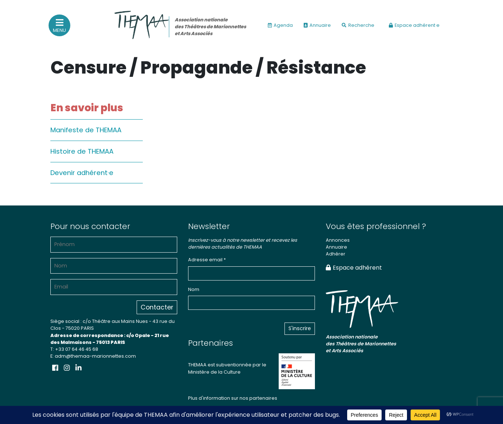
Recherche (358, 25)
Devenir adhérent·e (81, 172)
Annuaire (317, 25)
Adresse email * (207, 260)
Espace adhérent (354, 267)
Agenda (280, 25)
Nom (193, 289)
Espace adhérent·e (414, 25)
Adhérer (335, 254)
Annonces (338, 240)
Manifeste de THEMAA (85, 129)
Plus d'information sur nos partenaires (232, 398)
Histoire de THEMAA (81, 151)
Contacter (157, 307)
